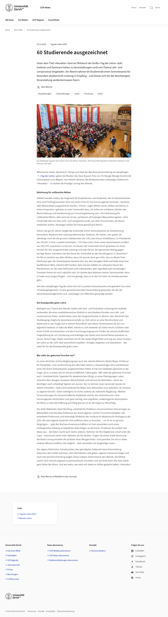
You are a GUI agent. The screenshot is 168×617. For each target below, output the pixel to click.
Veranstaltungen (62, 94)
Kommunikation (98, 550)
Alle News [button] (9, 20)
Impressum (32, 611)
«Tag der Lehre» (47, 176)
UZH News (45, 7)
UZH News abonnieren (59, 555)
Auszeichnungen (44, 94)
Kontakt (142, 7)
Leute (77, 94)
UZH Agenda (12, 560)
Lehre (100, 94)
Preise (10, 569)
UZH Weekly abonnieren (60, 550)
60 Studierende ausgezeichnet (38, 30)
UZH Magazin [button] (38, 20)
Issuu (136, 577)
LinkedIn (137, 550)
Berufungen (12, 574)
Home (134, 7)
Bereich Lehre (25, 518)
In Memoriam (13, 579)
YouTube (137, 572)
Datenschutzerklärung (65, 611)
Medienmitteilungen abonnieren (63, 560)
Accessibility (50, 611)
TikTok (136, 567)
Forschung (88, 94)
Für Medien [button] (23, 20)
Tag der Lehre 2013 (27, 514)
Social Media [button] (53, 20)
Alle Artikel (18, 30)
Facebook (138, 561)
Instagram (138, 556)
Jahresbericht (13, 565)
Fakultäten (12, 555)
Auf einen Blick (13, 550)
